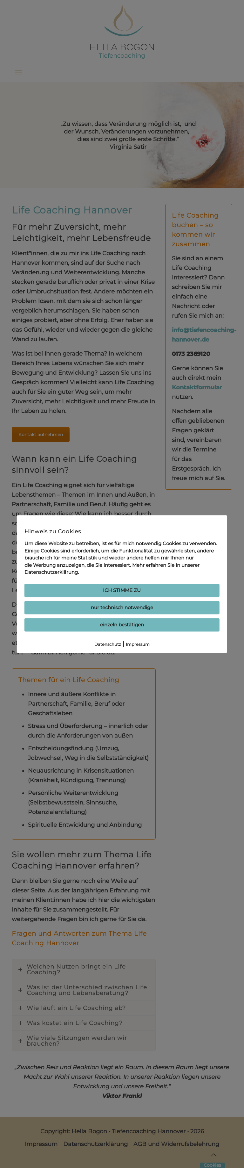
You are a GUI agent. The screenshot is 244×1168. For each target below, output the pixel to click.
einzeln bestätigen (122, 625)
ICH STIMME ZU (122, 590)
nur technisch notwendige (122, 607)
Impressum (138, 644)
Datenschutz (107, 644)
